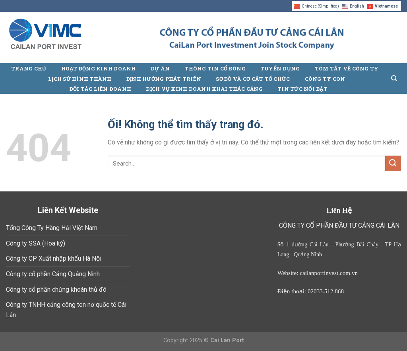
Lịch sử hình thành (80, 79)
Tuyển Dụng (280, 68)
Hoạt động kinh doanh (98, 68)
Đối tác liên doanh (101, 89)
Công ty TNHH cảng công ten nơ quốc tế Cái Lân (66, 310)
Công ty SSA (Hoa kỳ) (35, 243)
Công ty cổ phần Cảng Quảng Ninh (53, 274)
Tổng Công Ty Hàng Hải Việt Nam (51, 228)
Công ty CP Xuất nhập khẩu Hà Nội (53, 258)
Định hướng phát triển (163, 79)
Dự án (160, 68)
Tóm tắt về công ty (347, 68)
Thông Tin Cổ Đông (214, 68)
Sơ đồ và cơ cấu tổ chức (253, 79)
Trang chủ (28, 68)
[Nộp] (393, 163)
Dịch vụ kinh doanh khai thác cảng (204, 89)
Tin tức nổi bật (302, 89)
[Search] (394, 78)
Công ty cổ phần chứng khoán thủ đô (56, 289)
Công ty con (325, 79)
